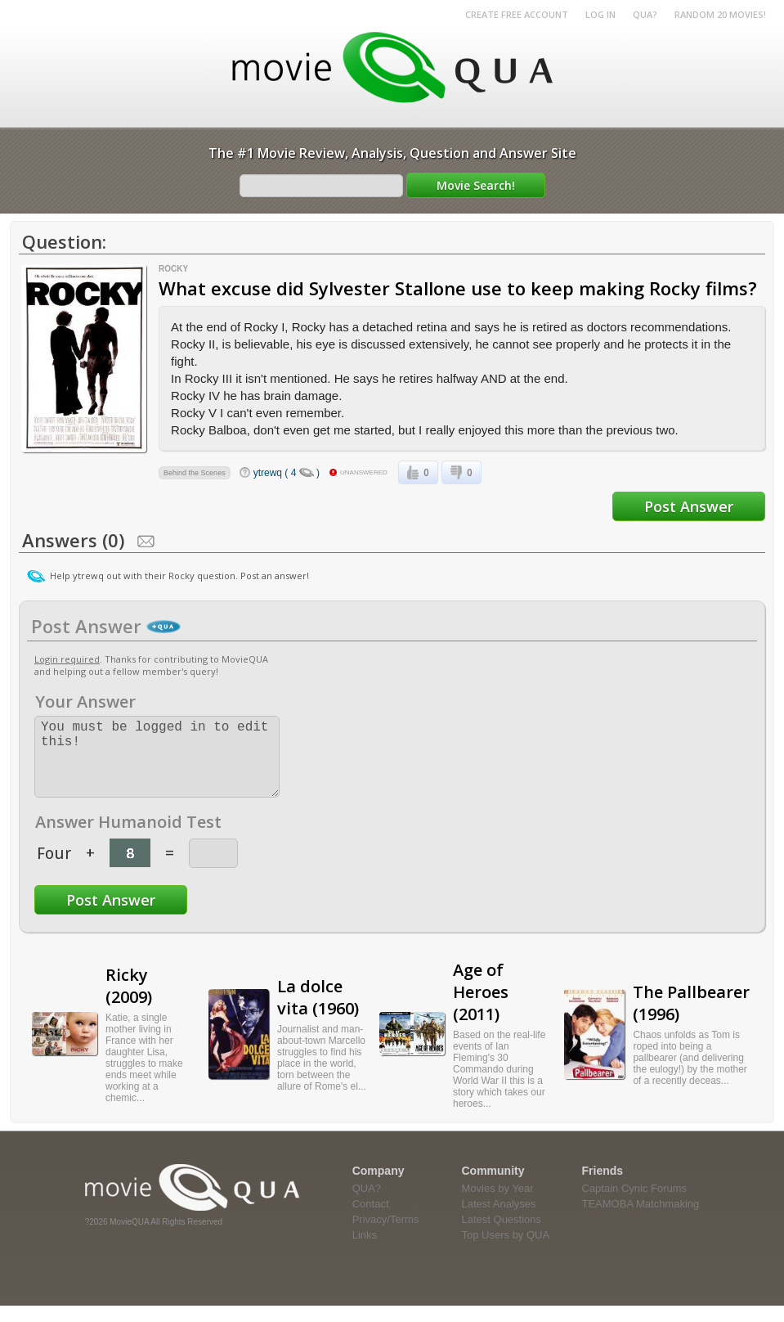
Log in (600, 14)
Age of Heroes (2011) (480, 1008)
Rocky (173, 268)
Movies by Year (498, 1204)
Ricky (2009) (128, 1002)
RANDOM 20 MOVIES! (720, 14)
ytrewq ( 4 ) (286, 473)
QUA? (645, 14)
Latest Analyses (499, 1220)
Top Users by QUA (506, 1251)
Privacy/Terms (385, 1236)
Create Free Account (516, 14)
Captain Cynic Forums (635, 1204)
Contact (370, 1220)
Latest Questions (502, 1236)
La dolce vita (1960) (318, 1013)
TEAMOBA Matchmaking (641, 1220)
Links (364, 1251)
